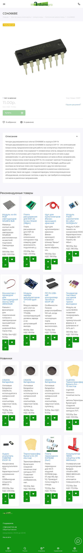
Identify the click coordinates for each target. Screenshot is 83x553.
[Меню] (4, 4)
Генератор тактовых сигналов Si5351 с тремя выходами (71, 298)
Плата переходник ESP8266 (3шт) (51, 457)
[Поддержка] (79, 4)
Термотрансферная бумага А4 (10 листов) (34, 456)
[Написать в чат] (78, 541)
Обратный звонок (10, 530)
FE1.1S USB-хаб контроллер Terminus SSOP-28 (51, 297)
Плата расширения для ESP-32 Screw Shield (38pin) (30, 218)
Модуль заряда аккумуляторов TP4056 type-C (31, 297)
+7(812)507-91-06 (10, 527)
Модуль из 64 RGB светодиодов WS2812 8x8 (9, 217)
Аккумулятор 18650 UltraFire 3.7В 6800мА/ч (73, 457)
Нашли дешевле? (73, 105)
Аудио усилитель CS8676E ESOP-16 (7, 457)
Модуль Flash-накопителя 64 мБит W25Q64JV (72, 218)
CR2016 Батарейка (7, 381)
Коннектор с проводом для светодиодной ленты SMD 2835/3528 (10, 298)
